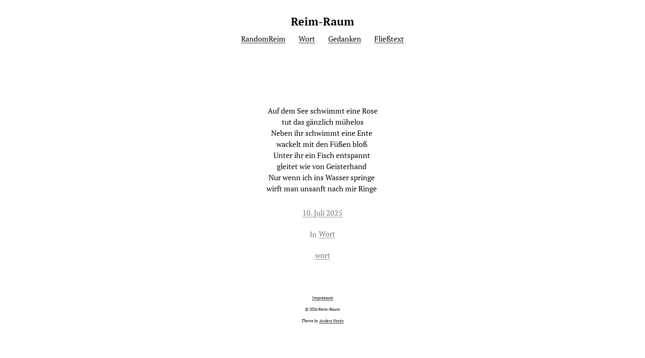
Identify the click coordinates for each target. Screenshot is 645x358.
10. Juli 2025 (322, 213)
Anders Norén (331, 320)
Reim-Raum (322, 21)
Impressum (322, 297)
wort (322, 255)
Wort (327, 234)
